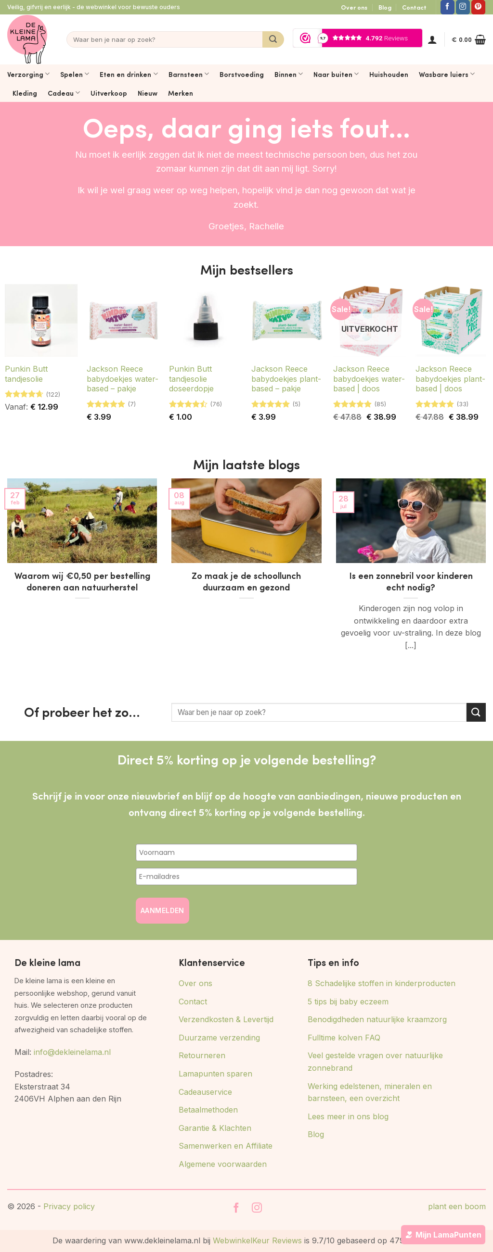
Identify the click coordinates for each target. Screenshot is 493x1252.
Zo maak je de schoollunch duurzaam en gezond (246, 581)
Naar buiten (336, 74)
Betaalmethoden (208, 1109)
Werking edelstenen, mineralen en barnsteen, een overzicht (370, 1092)
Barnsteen (189, 74)
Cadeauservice (205, 1092)
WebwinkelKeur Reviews (257, 1240)
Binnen (288, 74)
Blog (384, 7)
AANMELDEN (162, 910)
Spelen (74, 74)
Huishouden (388, 74)
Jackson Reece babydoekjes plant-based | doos (450, 379)
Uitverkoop (109, 93)
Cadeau (64, 93)
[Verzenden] (273, 39)
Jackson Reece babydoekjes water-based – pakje (122, 379)
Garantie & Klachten (215, 1128)
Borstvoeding (242, 74)
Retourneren (202, 1055)
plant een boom (457, 1206)
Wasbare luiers (447, 74)
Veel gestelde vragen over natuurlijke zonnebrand (375, 1062)
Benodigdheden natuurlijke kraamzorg (377, 1019)
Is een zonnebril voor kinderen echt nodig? (411, 581)
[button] (432, 39)
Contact (414, 7)
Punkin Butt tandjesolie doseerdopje (191, 379)
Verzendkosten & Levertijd (226, 1019)
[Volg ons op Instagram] (463, 7)
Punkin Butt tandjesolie (26, 374)
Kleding (25, 93)
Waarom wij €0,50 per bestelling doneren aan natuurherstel (82, 581)
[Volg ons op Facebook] (447, 7)
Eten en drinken (128, 74)
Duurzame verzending (219, 1037)
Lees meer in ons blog (348, 1116)
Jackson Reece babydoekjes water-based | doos (369, 379)
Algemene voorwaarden (223, 1164)
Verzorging (28, 74)
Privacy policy (69, 1206)
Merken (180, 93)
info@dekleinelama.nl (72, 1052)
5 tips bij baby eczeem (348, 1001)
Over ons (354, 7)
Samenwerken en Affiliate (225, 1146)
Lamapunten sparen (215, 1073)
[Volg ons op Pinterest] (478, 7)
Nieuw (147, 93)
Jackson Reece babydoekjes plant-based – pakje (286, 379)
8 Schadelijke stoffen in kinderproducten (381, 983)
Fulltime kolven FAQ (344, 1037)
